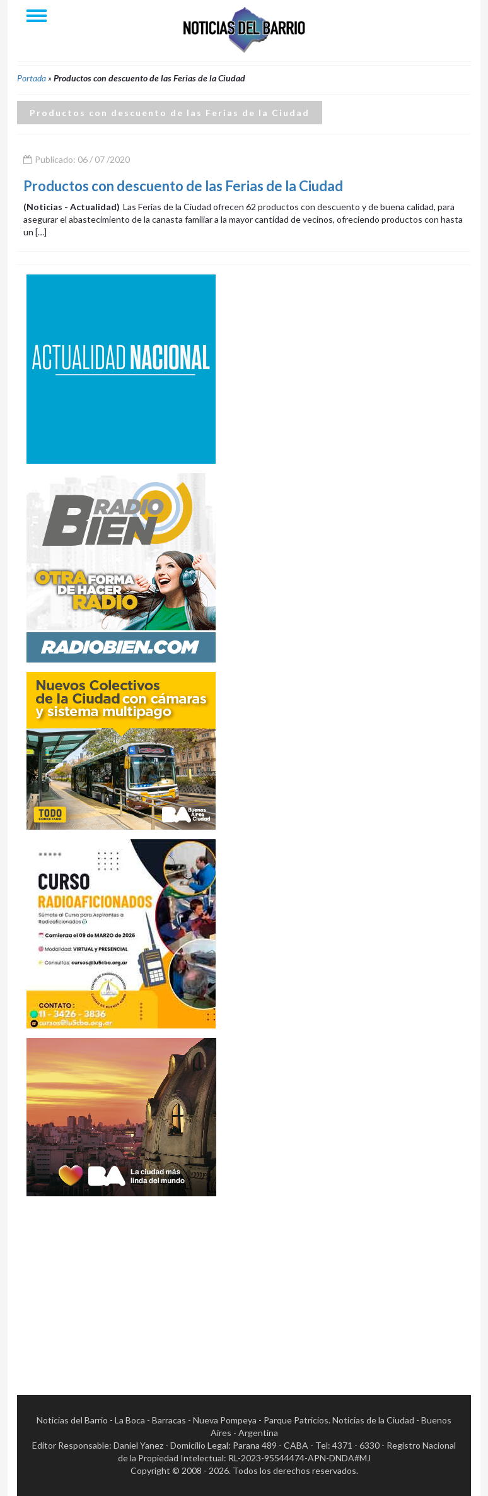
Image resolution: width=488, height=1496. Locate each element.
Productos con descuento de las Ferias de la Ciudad (183, 185)
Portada (31, 78)
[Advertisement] (121, 1284)
